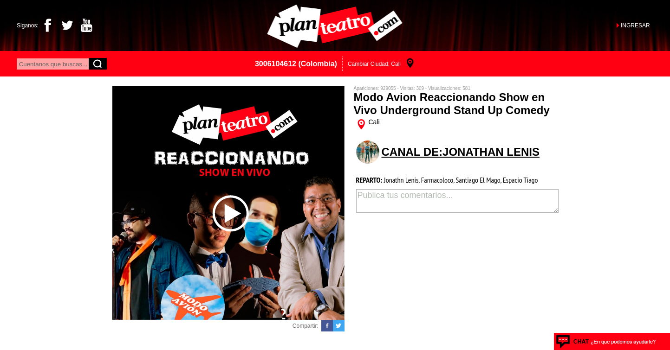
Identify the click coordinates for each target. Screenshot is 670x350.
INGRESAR (635, 25)
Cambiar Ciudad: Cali (374, 64)
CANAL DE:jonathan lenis (461, 152)
